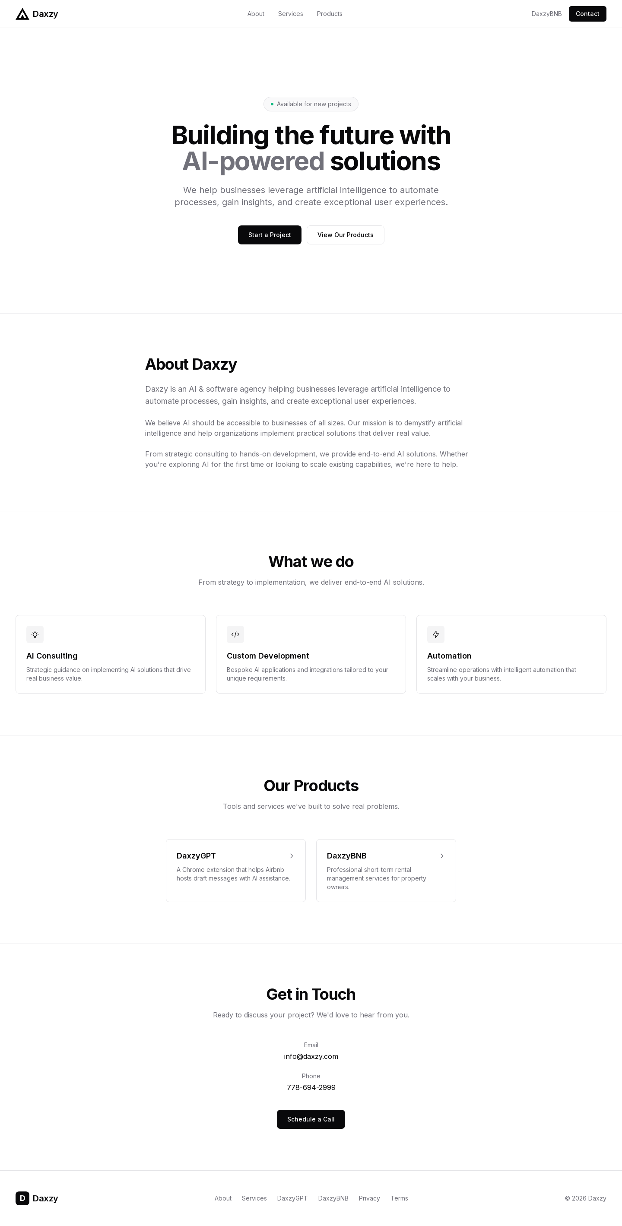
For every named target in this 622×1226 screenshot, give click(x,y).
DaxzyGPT (292, 1198)
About (256, 13)
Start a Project (269, 234)
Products (330, 13)
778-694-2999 (311, 1087)
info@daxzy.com (311, 1056)
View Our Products (345, 234)
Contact (588, 13)
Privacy (369, 1198)
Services (290, 13)
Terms (399, 1198)
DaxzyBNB (547, 13)
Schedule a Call (311, 1119)
